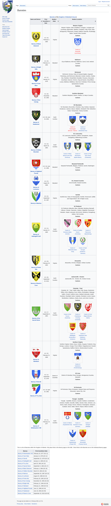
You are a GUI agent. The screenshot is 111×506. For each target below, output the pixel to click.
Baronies (52, 17)
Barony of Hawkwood (23, 491)
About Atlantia (27, 503)
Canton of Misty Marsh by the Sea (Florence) (67, 155)
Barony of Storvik (36, 381)
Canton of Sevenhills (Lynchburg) (78, 51)
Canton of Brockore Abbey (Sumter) (67, 232)
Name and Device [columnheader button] (35, 19)
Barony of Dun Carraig (24, 481)
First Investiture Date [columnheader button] (46, 21)
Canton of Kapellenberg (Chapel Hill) (72, 442)
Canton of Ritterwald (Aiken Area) (72, 249)
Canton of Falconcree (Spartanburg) (87, 232)
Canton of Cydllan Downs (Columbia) (77, 232)
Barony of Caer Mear (23, 456)
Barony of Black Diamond (25, 468)
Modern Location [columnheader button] (77, 19)
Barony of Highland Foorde (25, 488)
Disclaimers (34, 503)
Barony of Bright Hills (23, 483)
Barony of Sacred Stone (24, 466)
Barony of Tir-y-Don (36, 396)
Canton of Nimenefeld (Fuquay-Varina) (83, 442)
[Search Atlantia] (98, 5)
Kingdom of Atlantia (64, 17)
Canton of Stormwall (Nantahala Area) (83, 128)
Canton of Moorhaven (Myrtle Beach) (77, 155)
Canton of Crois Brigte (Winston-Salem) (88, 316)
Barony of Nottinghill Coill (24, 461)
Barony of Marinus (36, 203)
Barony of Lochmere (23, 476)
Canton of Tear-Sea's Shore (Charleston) (88, 155)
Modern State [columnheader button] (54, 20)
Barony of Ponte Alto (23, 478)
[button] (4, 36)
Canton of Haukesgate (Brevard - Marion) (72, 128)
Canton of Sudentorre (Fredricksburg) (78, 366)
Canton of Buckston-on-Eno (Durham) (77, 424)
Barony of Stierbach (23, 486)
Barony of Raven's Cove (24, 493)
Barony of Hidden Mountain (25, 471)
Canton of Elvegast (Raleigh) (88, 424)
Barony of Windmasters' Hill (25, 453)
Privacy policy (20, 503)
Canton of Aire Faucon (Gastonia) (67, 316)
